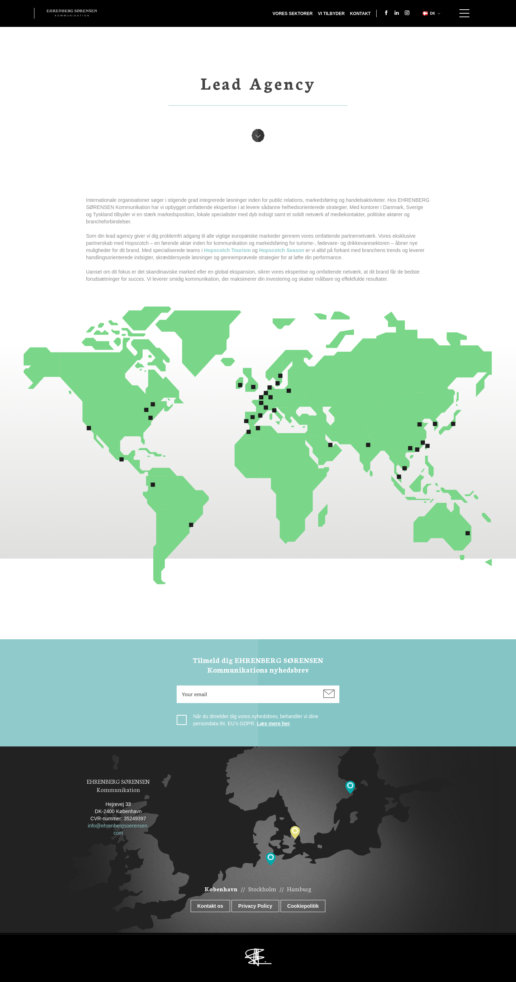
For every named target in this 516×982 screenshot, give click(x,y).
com (118, 833)
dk (428, 13)
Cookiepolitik (303, 906)
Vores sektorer (293, 13)
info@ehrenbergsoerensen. (118, 826)
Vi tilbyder (331, 13)
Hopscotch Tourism (227, 250)
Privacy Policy (255, 906)
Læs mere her (273, 723)
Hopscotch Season (281, 250)
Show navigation (464, 13)
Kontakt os (210, 906)
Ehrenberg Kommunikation (72, 13)
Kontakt (360, 13)
